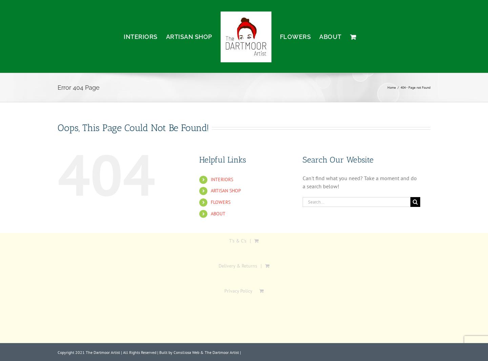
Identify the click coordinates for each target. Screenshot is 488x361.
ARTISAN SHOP (226, 191)
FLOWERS (220, 202)
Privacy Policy (238, 291)
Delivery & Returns (238, 266)
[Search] (415, 202)
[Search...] (356, 202)
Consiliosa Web (186, 352)
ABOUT (218, 214)
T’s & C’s (237, 241)
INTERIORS (222, 179)
